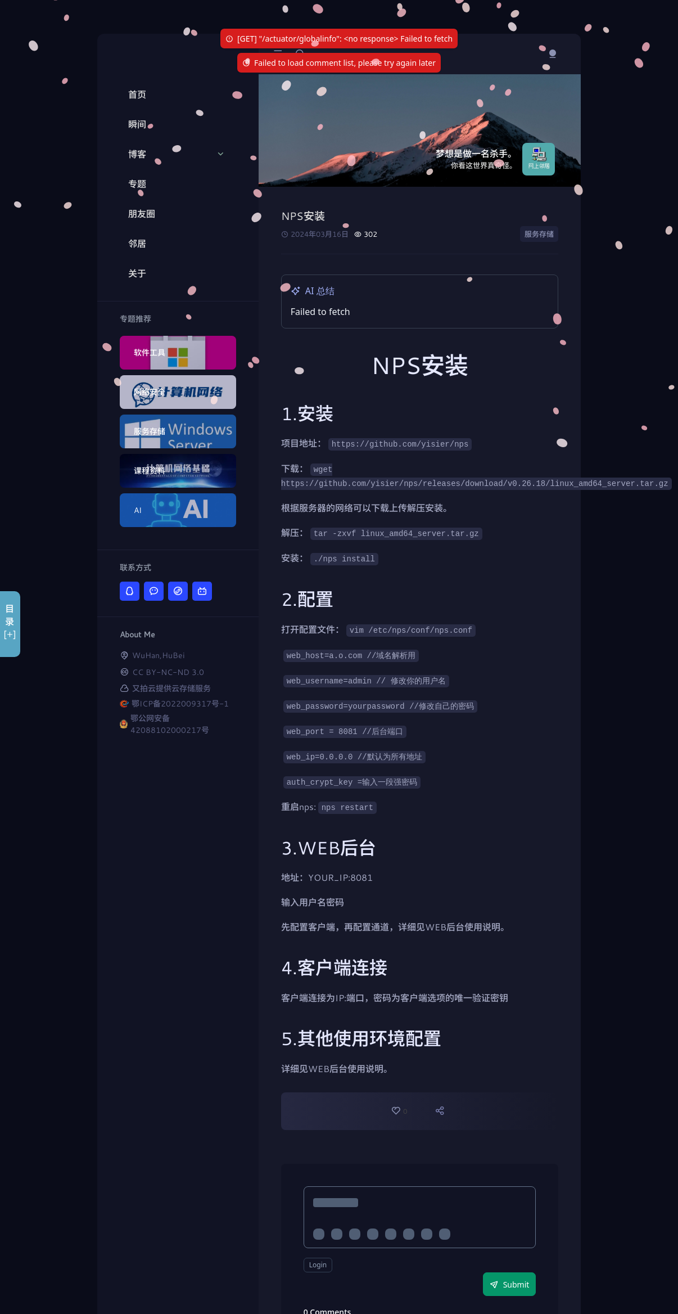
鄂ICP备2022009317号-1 (180, 703)
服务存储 (539, 234)
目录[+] (9, 621)
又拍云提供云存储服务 (171, 688)
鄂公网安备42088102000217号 (169, 724)
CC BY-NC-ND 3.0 (168, 672)
